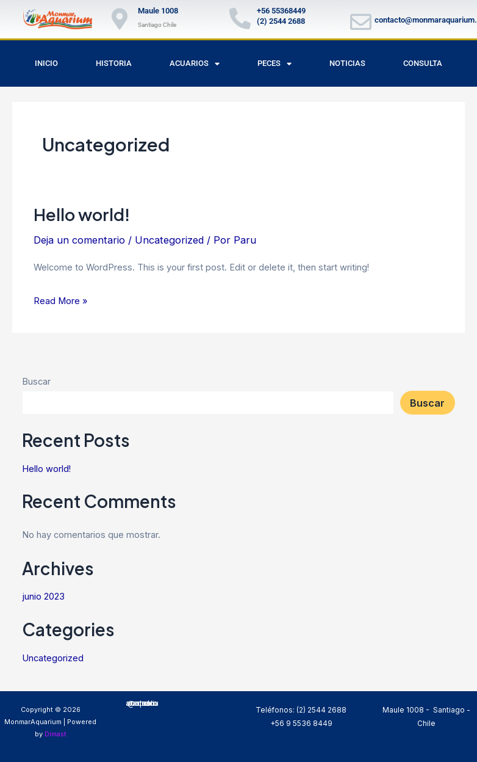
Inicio (46, 63)
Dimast (55, 734)
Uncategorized (169, 240)
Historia (114, 63)
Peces (274, 64)
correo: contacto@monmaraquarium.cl (142, 703)
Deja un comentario (79, 240)
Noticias (347, 63)
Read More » (60, 300)
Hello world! (82, 214)
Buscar (36, 381)
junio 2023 (43, 596)
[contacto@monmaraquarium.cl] (360, 21)
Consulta (422, 63)
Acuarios (195, 64)
